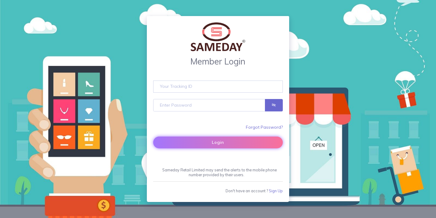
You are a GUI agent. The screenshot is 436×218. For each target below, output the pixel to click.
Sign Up (276, 190)
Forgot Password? (264, 127)
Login (218, 142)
